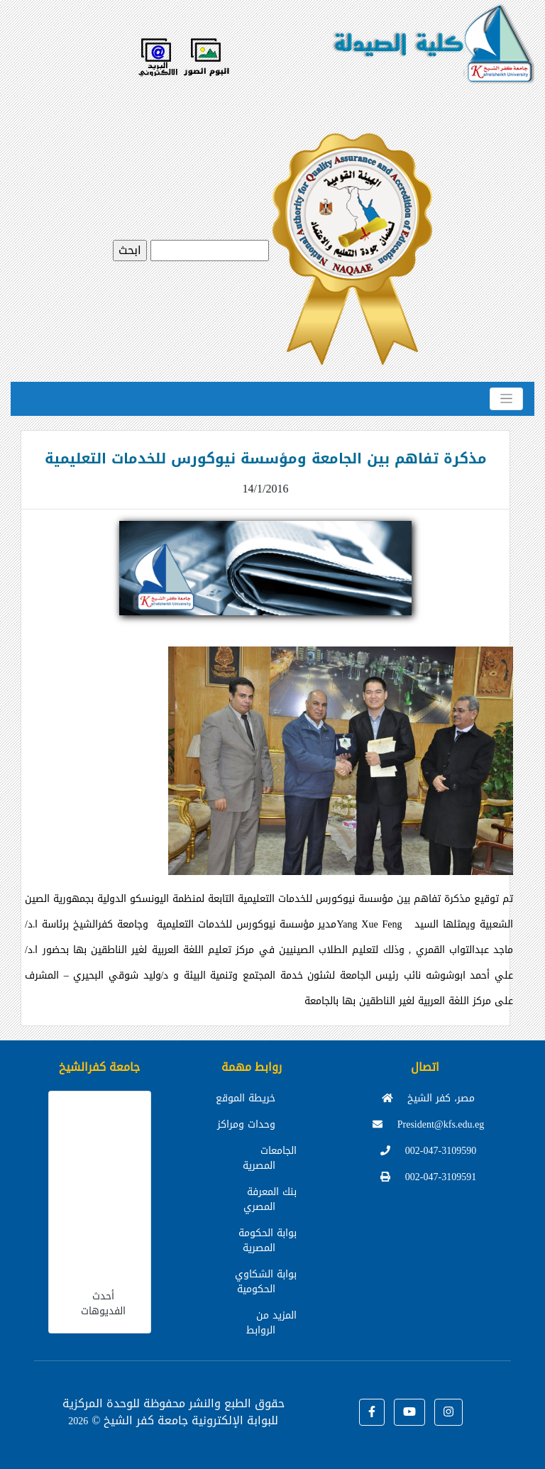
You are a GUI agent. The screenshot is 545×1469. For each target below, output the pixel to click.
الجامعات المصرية (270, 1158)
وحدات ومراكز (246, 1124)
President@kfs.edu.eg (429, 1124)
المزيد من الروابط (271, 1323)
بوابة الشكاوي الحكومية (266, 1282)
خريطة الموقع (245, 1098)
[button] (372, 1412)
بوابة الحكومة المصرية (267, 1240)
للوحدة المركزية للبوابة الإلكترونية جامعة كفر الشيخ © (170, 1411)
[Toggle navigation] (506, 398)
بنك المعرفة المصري (270, 1199)
